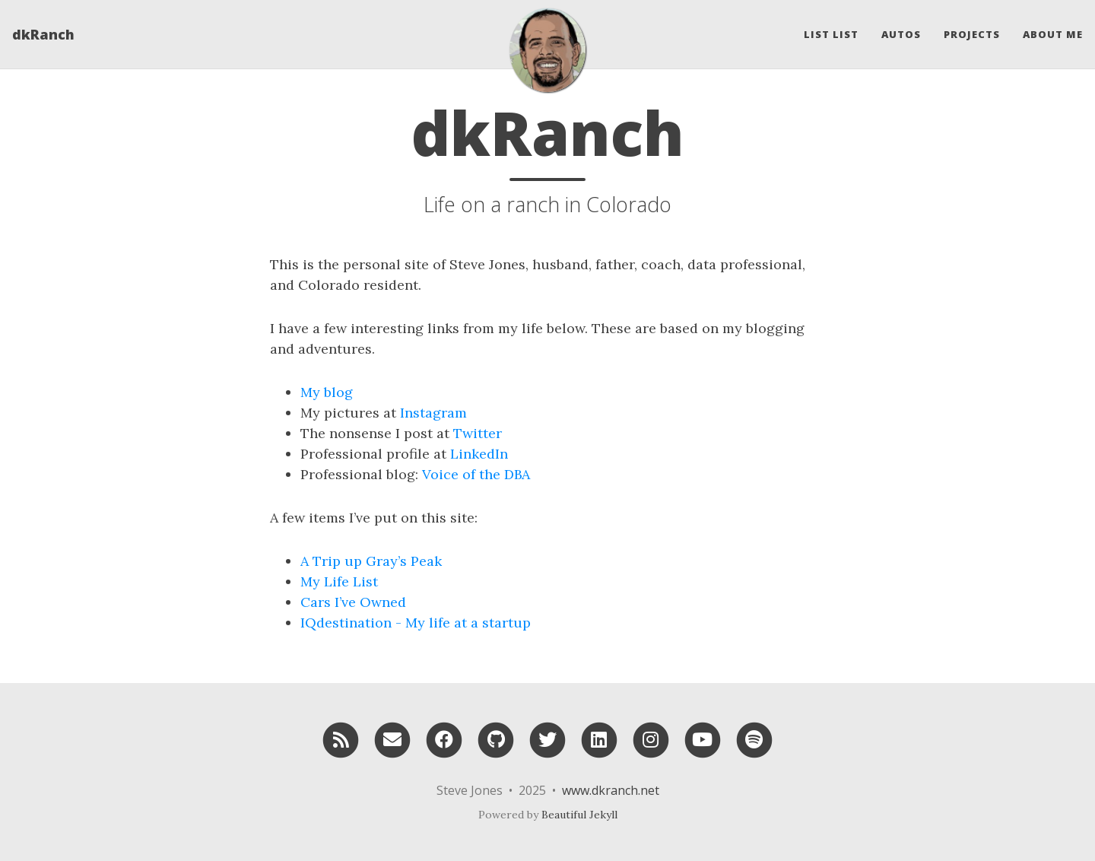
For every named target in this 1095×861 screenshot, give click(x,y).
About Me (1053, 34)
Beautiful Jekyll (579, 814)
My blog (326, 392)
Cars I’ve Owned (353, 602)
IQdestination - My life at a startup (415, 622)
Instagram (433, 412)
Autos (901, 34)
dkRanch (43, 34)
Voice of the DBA (476, 474)
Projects (972, 34)
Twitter (477, 433)
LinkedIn (479, 453)
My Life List (339, 581)
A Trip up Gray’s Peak (371, 561)
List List (831, 34)
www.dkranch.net (610, 790)
